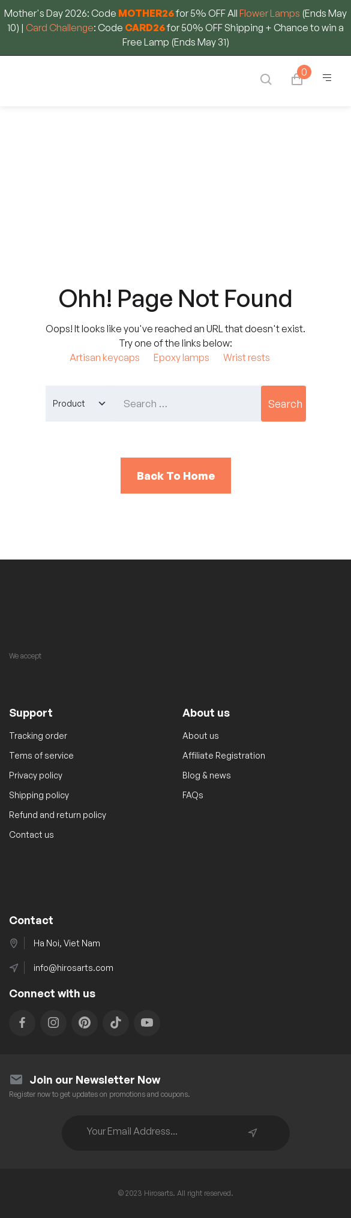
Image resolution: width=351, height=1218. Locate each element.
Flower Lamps (269, 13)
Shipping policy (39, 795)
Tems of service (41, 755)
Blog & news (206, 775)
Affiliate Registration (223, 755)
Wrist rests (246, 357)
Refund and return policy (57, 815)
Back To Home (176, 475)
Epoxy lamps (181, 357)
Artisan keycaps (105, 357)
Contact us (31, 834)
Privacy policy (35, 775)
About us (200, 735)
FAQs (192, 795)
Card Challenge (60, 28)
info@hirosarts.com (73, 968)
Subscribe (252, 1132)
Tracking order (38, 735)
